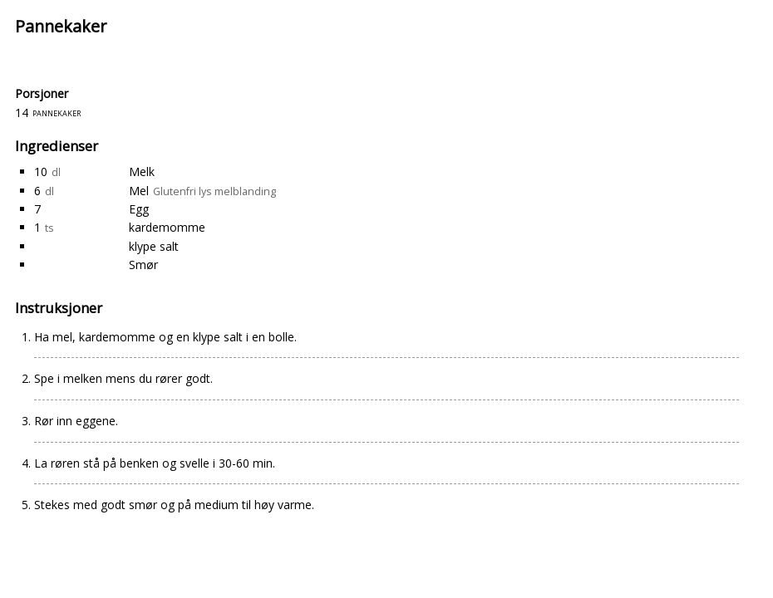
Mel (139, 191)
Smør (143, 264)
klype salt (154, 246)
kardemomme (167, 227)
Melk (142, 171)
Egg (139, 209)
